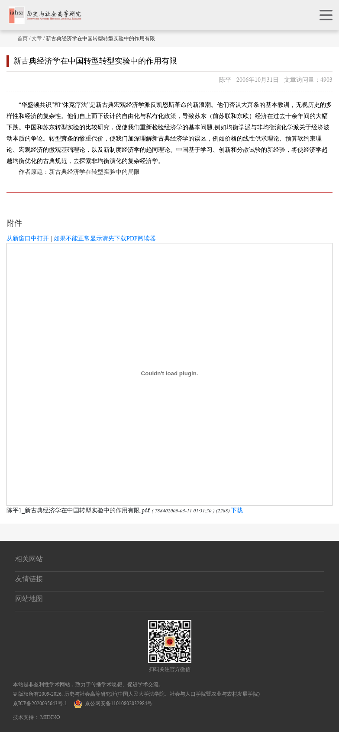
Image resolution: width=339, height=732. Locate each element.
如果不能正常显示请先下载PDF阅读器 (105, 238)
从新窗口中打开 (27, 238)
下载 (237, 510)
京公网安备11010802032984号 (113, 703)
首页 (22, 38)
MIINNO (50, 717)
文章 (37, 38)
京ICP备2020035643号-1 (40, 703)
